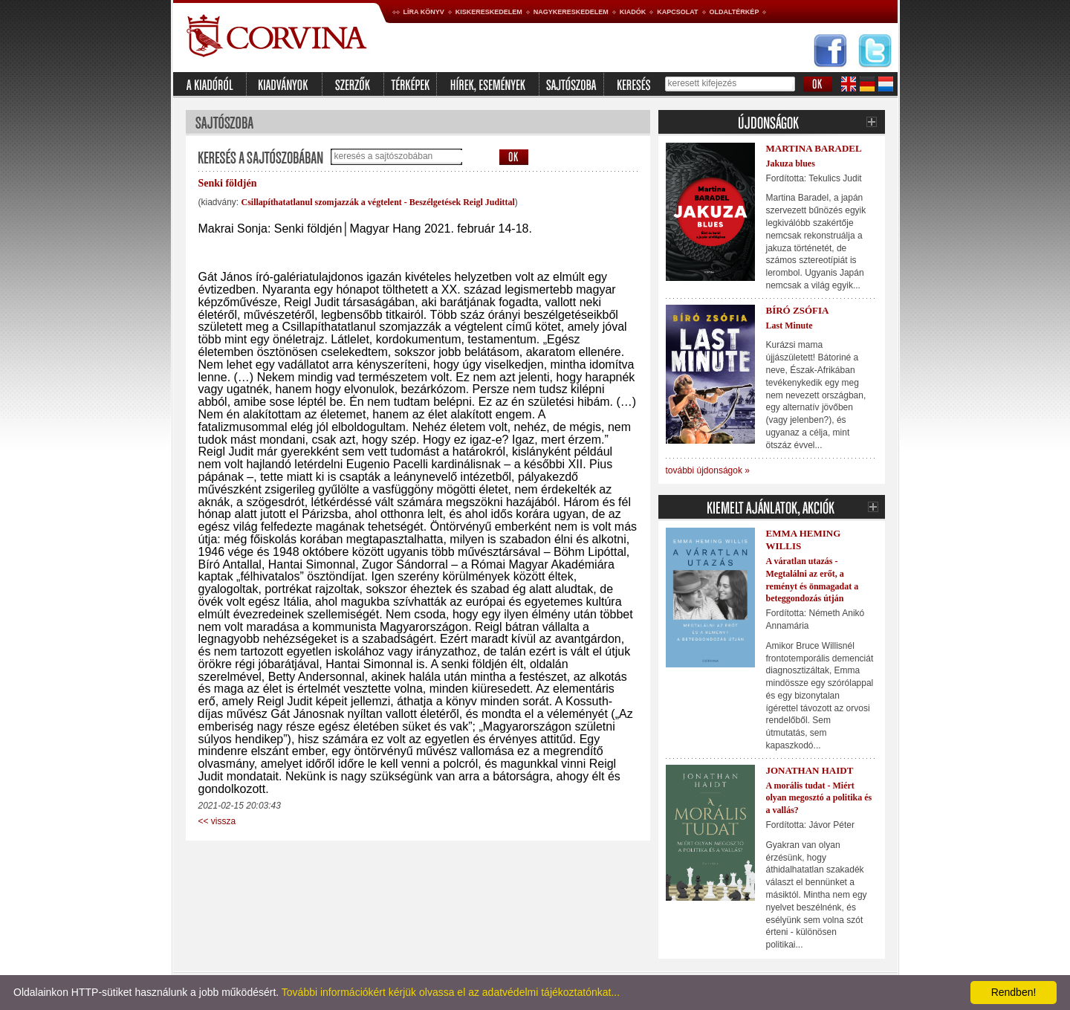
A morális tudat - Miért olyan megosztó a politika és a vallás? (819, 798)
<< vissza (217, 821)
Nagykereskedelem (571, 12)
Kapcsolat (677, 12)
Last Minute (789, 325)
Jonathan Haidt (810, 770)
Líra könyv (423, 12)
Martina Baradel (814, 148)
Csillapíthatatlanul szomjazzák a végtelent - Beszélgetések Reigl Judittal (378, 202)
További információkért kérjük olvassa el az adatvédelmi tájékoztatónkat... (451, 992)
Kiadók (633, 12)
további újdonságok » (708, 470)
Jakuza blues (790, 163)
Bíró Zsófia (797, 310)
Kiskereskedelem (488, 12)
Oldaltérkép (734, 12)
